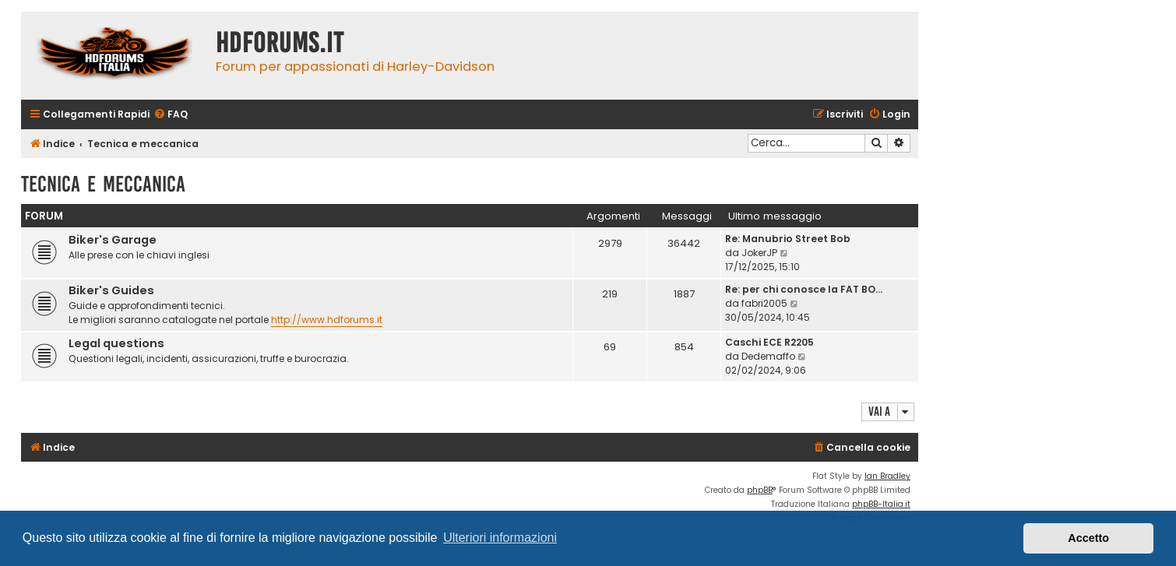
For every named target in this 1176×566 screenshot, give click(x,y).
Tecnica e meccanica (103, 184)
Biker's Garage (113, 240)
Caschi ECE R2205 (769, 342)
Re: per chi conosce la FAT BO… (803, 289)
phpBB (760, 490)
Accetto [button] (1088, 538)
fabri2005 (764, 303)
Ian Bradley (887, 476)
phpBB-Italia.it (881, 504)
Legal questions (116, 343)
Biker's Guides (111, 290)
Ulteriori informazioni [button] (500, 537)
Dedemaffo (768, 356)
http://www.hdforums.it (326, 319)
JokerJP (759, 252)
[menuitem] (170, 114)
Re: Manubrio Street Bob (787, 238)
